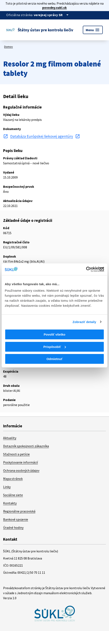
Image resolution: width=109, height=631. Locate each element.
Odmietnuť (54, 359)
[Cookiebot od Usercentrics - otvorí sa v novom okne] (86, 269)
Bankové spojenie (15, 519)
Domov (8, 47)
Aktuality (9, 438)
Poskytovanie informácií (20, 462)
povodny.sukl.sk (54, 7)
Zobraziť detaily (84, 322)
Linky (7, 487)
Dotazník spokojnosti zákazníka (26, 446)
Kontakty (10, 503)
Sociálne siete (13, 495)
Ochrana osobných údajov (21, 470)
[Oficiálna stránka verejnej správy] (52, 14)
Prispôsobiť (54, 347)
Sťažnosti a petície (16, 454)
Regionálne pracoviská (19, 511)
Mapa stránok (13, 478)
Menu (93, 29)
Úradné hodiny (13, 527)
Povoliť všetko (54, 334)
